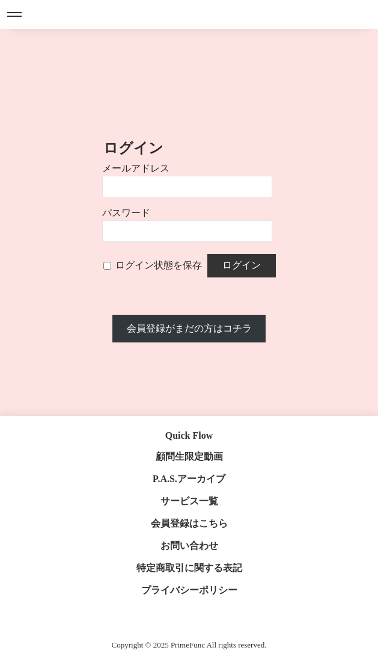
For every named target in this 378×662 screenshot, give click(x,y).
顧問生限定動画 (189, 456)
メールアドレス (135, 168)
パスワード (126, 213)
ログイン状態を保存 (158, 265)
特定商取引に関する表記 (189, 568)
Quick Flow (189, 435)
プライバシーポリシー (189, 590)
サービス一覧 (189, 501)
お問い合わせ (189, 545)
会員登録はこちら (189, 523)
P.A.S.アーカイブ (189, 479)
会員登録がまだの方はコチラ (189, 328)
